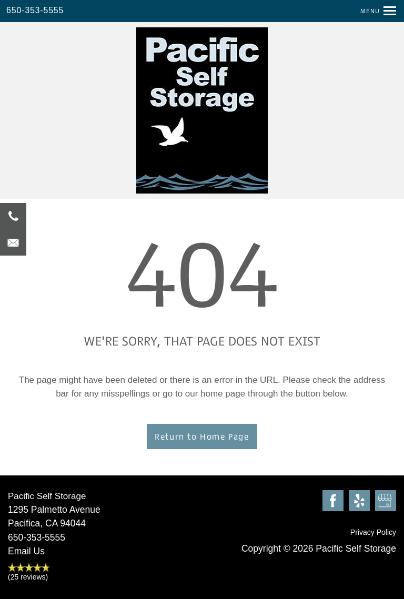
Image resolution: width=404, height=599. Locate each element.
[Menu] (374, 11)
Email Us (26, 551)
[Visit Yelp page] (359, 501)
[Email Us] (13, 242)
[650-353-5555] (13, 216)
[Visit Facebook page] (333, 501)
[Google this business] (385, 501)
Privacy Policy (373, 532)
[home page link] (202, 110)
